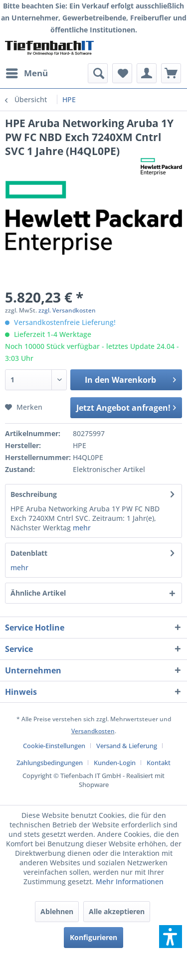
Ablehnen (56, 911)
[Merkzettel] (122, 73)
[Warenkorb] (171, 73)
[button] (170, 936)
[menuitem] (26, 73)
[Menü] (26, 73)
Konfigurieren (93, 937)
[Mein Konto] (147, 73)
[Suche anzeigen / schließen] (98, 73)
